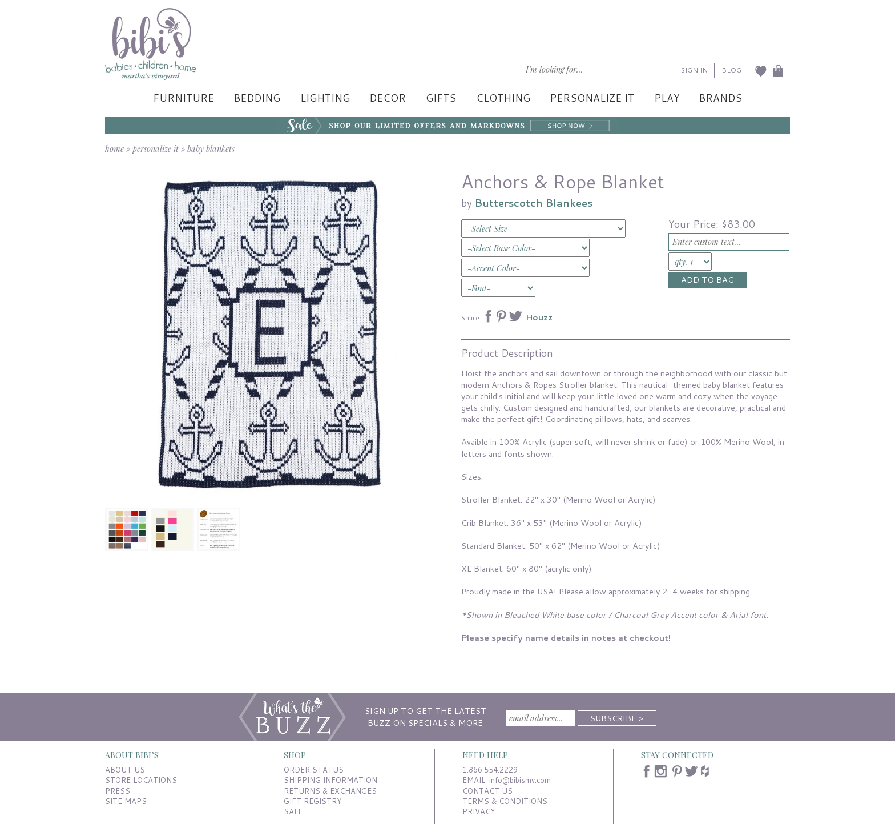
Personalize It (592, 98)
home (114, 148)
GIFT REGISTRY (312, 801)
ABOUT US (125, 770)
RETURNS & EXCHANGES (330, 791)
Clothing (503, 98)
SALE (293, 811)
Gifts (441, 98)
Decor (387, 98)
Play (666, 98)
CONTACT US (487, 791)
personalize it (155, 148)
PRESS (117, 791)
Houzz (539, 317)
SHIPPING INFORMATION (330, 780)
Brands (720, 98)
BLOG (731, 70)
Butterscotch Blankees (533, 203)
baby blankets (211, 148)
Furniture (183, 98)
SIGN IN (694, 70)
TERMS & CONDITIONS (504, 801)
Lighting (325, 98)
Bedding (256, 98)
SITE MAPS (126, 801)
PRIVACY (478, 811)
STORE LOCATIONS (141, 780)
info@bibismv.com (520, 780)
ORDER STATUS (314, 770)
